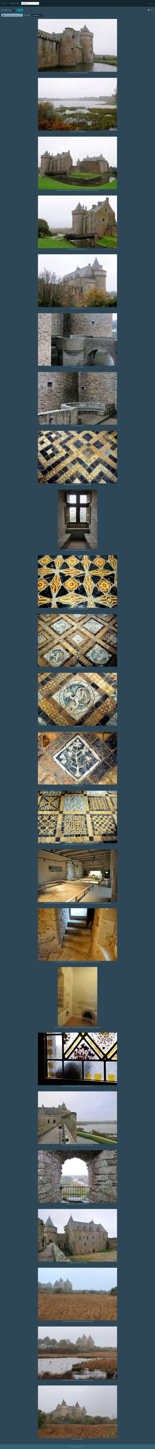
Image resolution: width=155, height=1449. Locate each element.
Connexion (150, 3)
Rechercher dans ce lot (13, 15)
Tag (9, 10)
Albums (5, 3)
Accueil (4, 10)
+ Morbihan (37, 15)
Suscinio (19, 10)
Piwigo (79, 1447)
